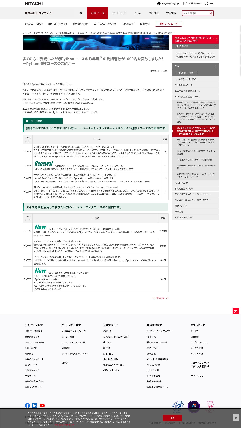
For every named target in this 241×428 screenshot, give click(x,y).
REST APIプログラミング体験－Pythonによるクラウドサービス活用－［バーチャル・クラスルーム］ (76, 187)
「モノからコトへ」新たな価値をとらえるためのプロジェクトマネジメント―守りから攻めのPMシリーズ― (196, 142)
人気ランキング (181, 182)
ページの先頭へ (158, 298)
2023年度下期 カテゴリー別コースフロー (193, 194)
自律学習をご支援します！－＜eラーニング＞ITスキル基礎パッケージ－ (196, 175)
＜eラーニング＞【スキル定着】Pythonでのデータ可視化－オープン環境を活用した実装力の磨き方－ (78, 257)
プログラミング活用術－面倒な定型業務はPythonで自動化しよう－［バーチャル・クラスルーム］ (75, 175)
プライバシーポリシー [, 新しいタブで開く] (64, 425)
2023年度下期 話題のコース (187, 90)
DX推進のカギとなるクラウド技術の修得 (194, 159)
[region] (120, 418)
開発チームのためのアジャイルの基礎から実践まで (196, 167)
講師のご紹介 (181, 205)
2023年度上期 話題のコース (187, 96)
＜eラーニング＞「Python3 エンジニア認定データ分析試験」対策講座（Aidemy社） (84, 228)
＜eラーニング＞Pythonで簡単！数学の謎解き (68, 272)
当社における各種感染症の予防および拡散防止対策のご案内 (194, 39)
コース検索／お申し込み (185, 79)
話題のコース (82, 33)
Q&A (177, 66)
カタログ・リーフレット (184, 217)
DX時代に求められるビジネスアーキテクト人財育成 (196, 152)
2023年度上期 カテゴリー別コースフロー (193, 200)
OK (172, 418)
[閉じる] (236, 417)
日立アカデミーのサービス (43, 33)
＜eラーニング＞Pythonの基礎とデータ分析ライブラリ (58, 241)
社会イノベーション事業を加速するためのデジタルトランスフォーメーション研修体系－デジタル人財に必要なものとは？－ (196, 105)
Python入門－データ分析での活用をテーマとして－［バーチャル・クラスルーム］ (89, 165)
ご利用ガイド (181, 46)
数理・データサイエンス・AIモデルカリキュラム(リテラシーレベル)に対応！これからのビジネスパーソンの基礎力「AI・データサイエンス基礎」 (196, 118)
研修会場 (179, 211)
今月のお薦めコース (183, 85)
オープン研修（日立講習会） (65, 33)
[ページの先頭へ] (236, 311)
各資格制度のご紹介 (184, 188)
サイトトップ (27, 33)
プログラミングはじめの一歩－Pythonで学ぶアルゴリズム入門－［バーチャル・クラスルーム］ (74, 146)
